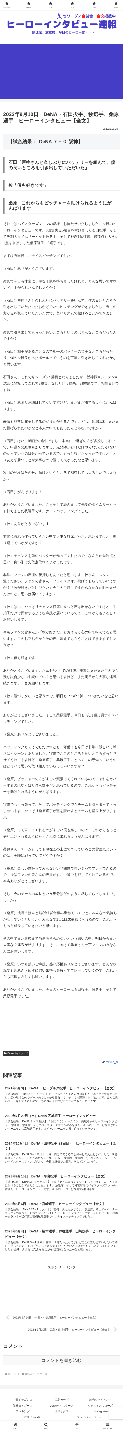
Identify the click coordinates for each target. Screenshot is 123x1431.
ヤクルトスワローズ (100, 1406)
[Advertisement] (61, 71)
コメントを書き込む (61, 1361)
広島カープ (61, 1401)
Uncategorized (100, 1412)
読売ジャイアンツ (100, 1401)
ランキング (23, 1412)
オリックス (61, 1412)
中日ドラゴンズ (22, 1401)
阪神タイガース (22, 1406)
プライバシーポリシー (91, 1418)
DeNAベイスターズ (16, 1053)
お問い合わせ (32, 1418)
